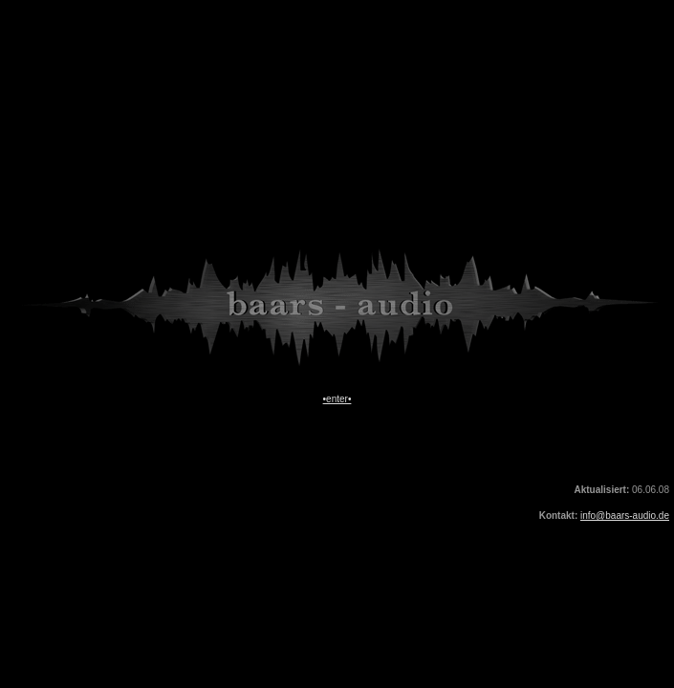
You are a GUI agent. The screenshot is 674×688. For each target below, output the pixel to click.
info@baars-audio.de (624, 515)
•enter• (337, 399)
